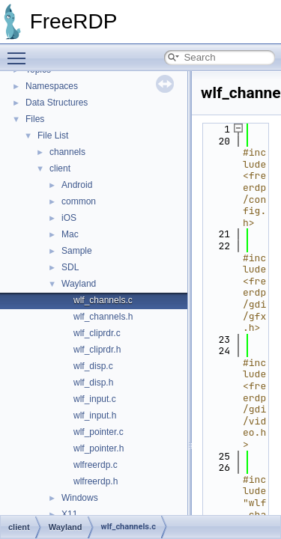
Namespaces (51, 86)
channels (67, 152)
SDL (70, 267)
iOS (68, 218)
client (59, 168)
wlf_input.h (94, 415)
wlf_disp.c (93, 366)
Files (34, 119)
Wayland (78, 283)
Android (76, 185)
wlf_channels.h (103, 316)
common (78, 201)
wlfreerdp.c (95, 465)
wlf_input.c (94, 399)
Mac (70, 234)
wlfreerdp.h (95, 481)
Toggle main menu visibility (20, 51)
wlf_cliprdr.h (97, 349)
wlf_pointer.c (98, 432)
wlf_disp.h (93, 382)
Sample (76, 251)
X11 (69, 514)
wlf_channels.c (103, 300)
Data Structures (56, 102)
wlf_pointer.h (98, 448)
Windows (79, 498)
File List (52, 135)
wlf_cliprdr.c (97, 333)
